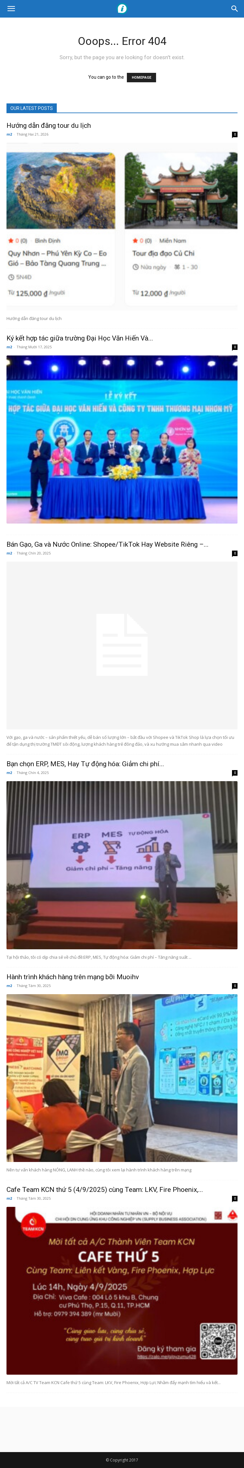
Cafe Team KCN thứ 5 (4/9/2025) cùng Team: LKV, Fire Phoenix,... (104, 1190)
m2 (9, 134)
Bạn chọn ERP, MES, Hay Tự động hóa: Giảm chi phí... (85, 764)
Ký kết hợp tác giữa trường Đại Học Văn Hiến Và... (79, 338)
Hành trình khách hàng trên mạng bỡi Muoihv (72, 977)
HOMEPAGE (141, 77)
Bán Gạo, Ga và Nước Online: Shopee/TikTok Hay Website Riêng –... (107, 544)
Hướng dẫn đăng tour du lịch (48, 125)
